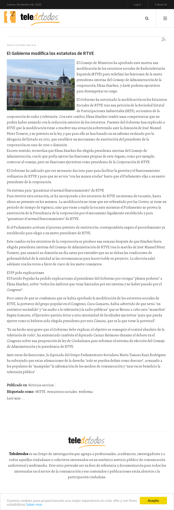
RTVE (41, 391)
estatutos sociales (63, 391)
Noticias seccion (41, 385)
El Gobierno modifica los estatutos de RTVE (50, 53)
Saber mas (34, 504)
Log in (137, 4)
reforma (86, 391)
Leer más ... (16, 398)
